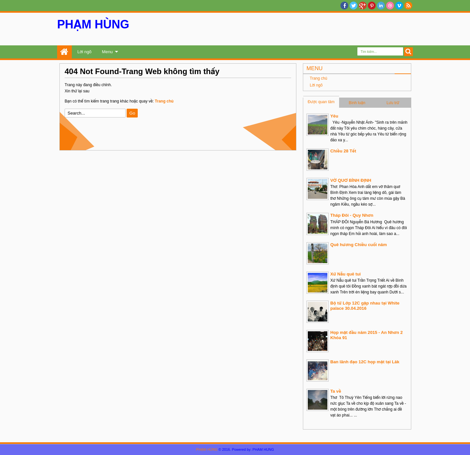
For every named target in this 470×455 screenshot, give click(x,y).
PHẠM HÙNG (93, 24)
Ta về (335, 391)
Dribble (390, 5)
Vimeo (399, 5)
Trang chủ (64, 51)
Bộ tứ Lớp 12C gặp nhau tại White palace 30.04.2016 (365, 306)
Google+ (363, 5)
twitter (353, 5)
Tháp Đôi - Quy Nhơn (351, 215)
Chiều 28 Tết (343, 151)
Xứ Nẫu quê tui (345, 274)
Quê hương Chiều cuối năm (358, 244)
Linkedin (381, 5)
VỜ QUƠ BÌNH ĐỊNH (350, 180)
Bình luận (357, 103)
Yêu (334, 116)
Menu (107, 51)
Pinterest (372, 5)
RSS (408, 5)
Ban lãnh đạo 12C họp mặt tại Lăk (364, 361)
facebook (344, 5)
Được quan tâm (321, 102)
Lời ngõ (84, 51)
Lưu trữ (392, 103)
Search (408, 51)
